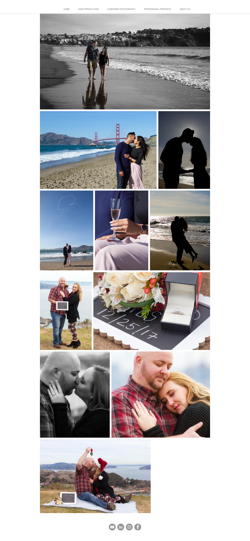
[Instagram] (129, 527)
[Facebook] (137, 527)
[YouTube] (112, 527)
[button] (121, 9)
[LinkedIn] (120, 527)
